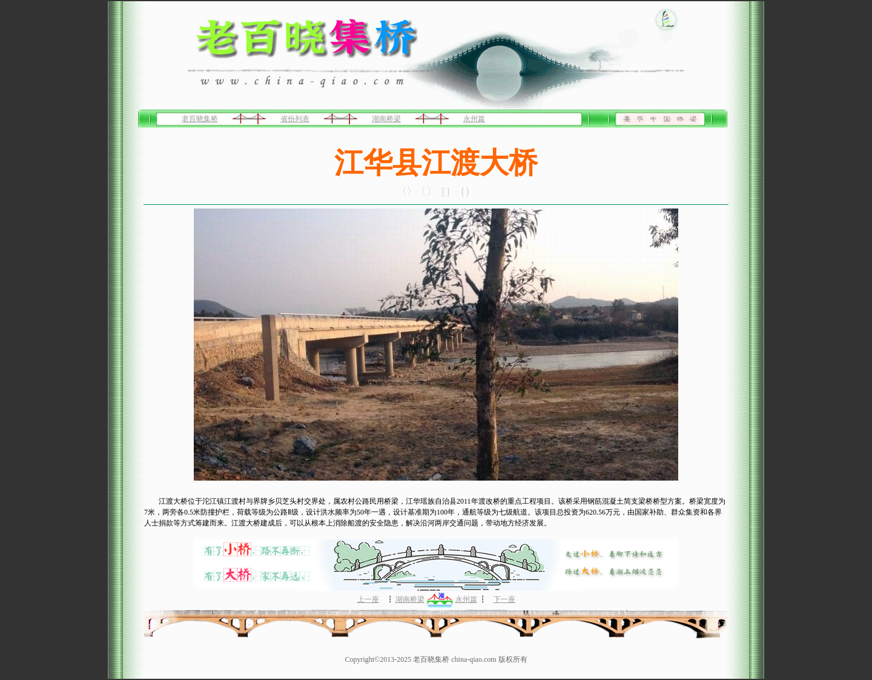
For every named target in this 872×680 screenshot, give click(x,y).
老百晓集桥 (200, 119)
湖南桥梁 (386, 119)
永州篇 (474, 119)
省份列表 (294, 119)
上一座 (368, 599)
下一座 (504, 599)
